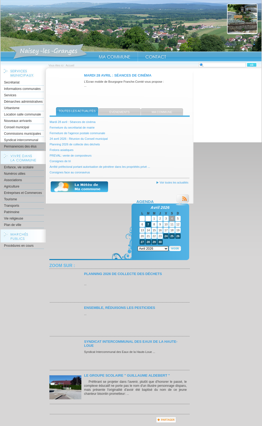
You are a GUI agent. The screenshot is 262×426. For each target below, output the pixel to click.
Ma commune (162, 112)
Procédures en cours (19, 246)
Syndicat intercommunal (21, 140)
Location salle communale (22, 114)
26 (178, 236)
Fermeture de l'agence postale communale (77, 133)
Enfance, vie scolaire (19, 167)
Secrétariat (11, 82)
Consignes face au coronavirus (70, 172)
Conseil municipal (16, 127)
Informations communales (22, 89)
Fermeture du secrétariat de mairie (72, 127)
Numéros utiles (14, 174)
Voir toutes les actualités (174, 182)
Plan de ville (12, 225)
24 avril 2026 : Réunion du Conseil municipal (79, 138)
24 (166, 236)
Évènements (119, 112)
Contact (156, 57)
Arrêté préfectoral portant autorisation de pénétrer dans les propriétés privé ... (100, 166)
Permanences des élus (20, 146)
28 (148, 242)
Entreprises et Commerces (23, 193)
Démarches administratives (23, 101)
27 (142, 242)
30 (160, 242)
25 (171, 236)
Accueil (48, 51)
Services (10, 95)
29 (154, 242)
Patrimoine (11, 212)
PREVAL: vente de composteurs (71, 155)
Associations (13, 180)
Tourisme (10, 199)
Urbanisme (11, 108)
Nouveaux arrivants (17, 121)
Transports (11, 206)
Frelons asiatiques (61, 150)
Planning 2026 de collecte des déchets (75, 144)
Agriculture (11, 186)
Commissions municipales (22, 134)
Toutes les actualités (77, 111)
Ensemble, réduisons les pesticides (119, 308)
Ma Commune (114, 57)
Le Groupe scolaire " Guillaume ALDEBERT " (127, 375)
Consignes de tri (60, 161)
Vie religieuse (13, 218)
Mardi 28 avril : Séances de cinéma (118, 75)
